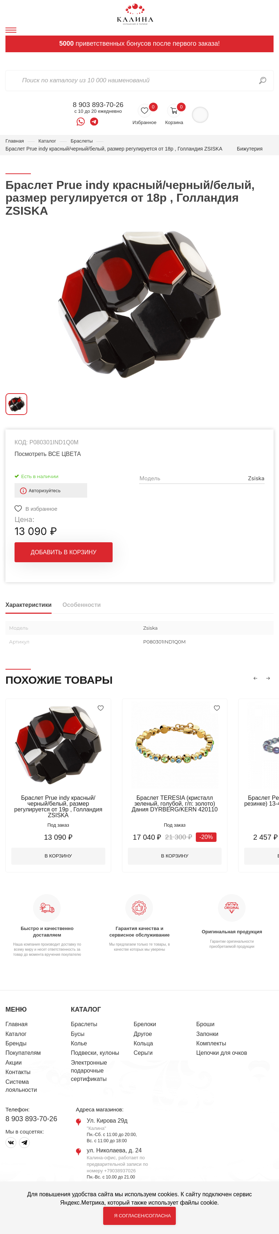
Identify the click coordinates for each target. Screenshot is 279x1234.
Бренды (16, 1039)
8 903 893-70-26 (98, 104)
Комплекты (211, 1039)
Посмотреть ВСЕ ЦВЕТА (48, 454)
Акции (13, 1058)
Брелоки (145, 1020)
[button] (255, 678)
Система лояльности (21, 1081)
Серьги (143, 1048)
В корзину (60, 851)
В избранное (41, 509)
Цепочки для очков (221, 1048)
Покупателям (23, 1048)
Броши (205, 1020)
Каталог (48, 141)
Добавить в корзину (64, 553)
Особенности (81, 605)
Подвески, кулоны (95, 1048)
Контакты (18, 1068)
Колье (79, 1039)
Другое (143, 1030)
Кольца (143, 1039)
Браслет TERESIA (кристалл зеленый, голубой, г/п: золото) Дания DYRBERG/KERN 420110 (180, 804)
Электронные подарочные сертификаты (89, 1066)
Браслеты (84, 141)
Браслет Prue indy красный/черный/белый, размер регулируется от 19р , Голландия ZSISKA (60, 804)
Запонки (207, 1030)
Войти (200, 114)
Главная (15, 141)
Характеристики (28, 605)
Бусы (77, 1030)
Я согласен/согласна (142, 1215)
